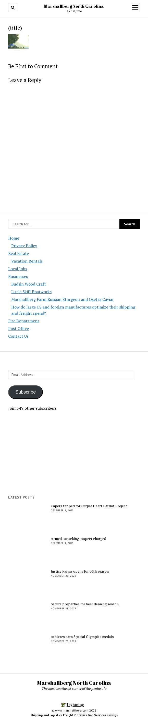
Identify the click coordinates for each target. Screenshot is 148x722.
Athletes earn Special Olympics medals (82, 636)
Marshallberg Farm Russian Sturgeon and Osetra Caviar (62, 299)
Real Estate (18, 253)
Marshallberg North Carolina (74, 6)
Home (13, 238)
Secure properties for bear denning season (85, 604)
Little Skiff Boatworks (31, 291)
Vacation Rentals (27, 261)
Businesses (18, 276)
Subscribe (25, 392)
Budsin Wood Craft (28, 284)
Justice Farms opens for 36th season (80, 571)
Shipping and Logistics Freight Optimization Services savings (74, 715)
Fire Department (23, 321)
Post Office (18, 328)
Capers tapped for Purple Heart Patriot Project (89, 506)
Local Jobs (17, 268)
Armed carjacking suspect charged (78, 538)
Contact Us (18, 336)
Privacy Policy (24, 245)
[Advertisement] (74, 453)
